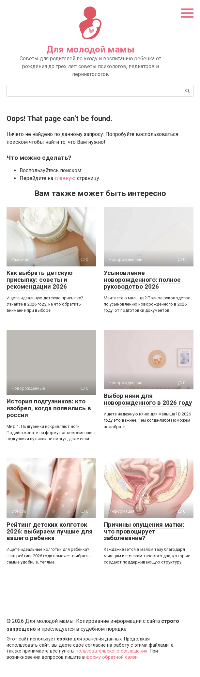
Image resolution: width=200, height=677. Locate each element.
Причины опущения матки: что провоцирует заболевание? (144, 531)
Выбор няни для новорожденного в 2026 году (148, 399)
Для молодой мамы (90, 49)
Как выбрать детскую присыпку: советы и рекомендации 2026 (39, 279)
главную (65, 178)
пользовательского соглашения (111, 651)
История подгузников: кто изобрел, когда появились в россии (49, 408)
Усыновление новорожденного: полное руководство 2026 (142, 279)
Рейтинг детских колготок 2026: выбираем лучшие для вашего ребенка (50, 531)
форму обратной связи (112, 657)
